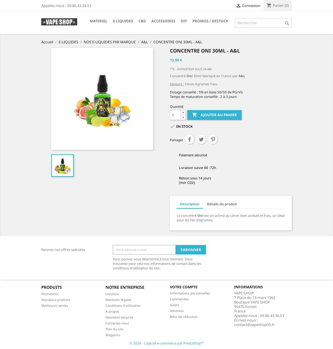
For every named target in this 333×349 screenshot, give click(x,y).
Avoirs (174, 305)
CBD (142, 20)
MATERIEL (98, 20)
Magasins (113, 335)
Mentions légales (119, 300)
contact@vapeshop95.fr (254, 324)
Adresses (177, 311)
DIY (184, 20)
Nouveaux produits (55, 300)
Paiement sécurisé (119, 317)
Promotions (49, 294)
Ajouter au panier (214, 115)
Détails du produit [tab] (222, 204)
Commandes (179, 299)
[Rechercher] (263, 23)
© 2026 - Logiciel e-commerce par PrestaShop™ (167, 343)
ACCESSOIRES (163, 20)
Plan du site (114, 329)
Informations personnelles (190, 293)
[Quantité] (175, 115)
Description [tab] (189, 204)
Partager (189, 139)
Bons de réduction (184, 316)
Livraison (112, 294)
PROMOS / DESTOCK (210, 20)
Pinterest (212, 139)
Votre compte (183, 286)
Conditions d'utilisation (123, 305)
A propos (112, 311)
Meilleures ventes (54, 305)
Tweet (201, 139)
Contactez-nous (117, 323)
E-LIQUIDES (123, 20)
